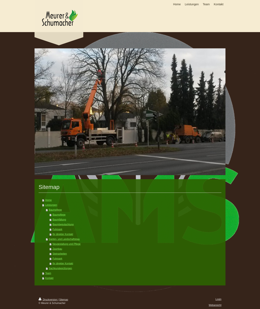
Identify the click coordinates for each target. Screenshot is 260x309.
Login (218, 299)
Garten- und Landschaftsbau (64, 239)
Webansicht (215, 305)
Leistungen (51, 205)
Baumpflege (55, 209)
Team (48, 273)
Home (48, 200)
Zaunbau (57, 248)
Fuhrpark (57, 229)
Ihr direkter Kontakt (62, 234)
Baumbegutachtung (63, 224)
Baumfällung (59, 219)
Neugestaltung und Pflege (66, 244)
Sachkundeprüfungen (60, 268)
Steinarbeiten (59, 253)
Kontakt (49, 278)
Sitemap (63, 299)
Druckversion (48, 299)
